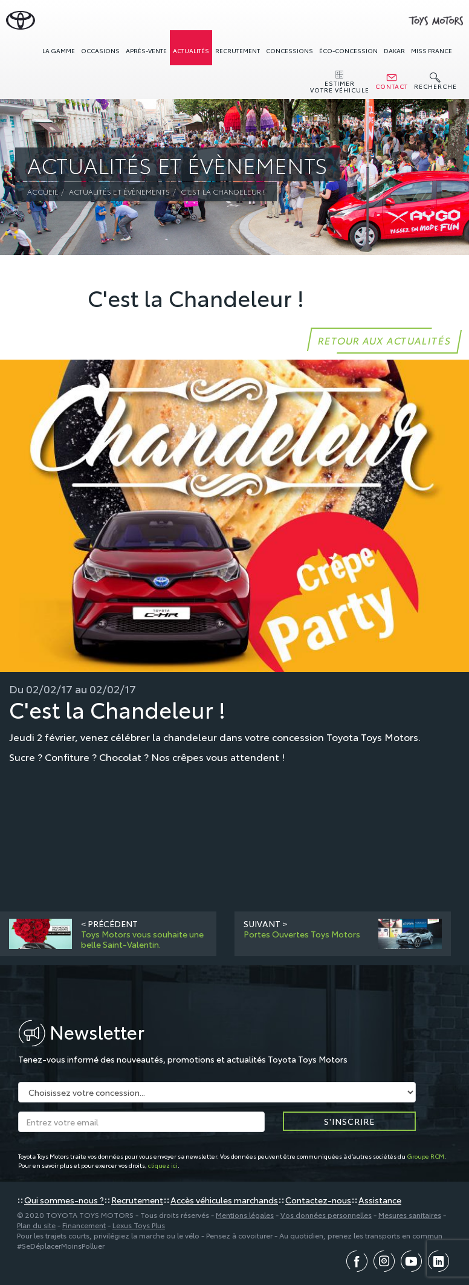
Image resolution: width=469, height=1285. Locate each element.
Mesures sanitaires (409, 1214)
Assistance (379, 1200)
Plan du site (36, 1225)
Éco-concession (348, 50)
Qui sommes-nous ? (64, 1200)
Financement (84, 1225)
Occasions (100, 50)
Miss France (431, 50)
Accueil (42, 191)
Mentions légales (245, 1214)
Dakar (394, 50)
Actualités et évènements (119, 191)
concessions (289, 50)
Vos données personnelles (326, 1214)
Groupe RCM (425, 1155)
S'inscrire (349, 1121)
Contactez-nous (318, 1200)
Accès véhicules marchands (224, 1200)
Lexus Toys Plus (138, 1225)
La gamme (58, 50)
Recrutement (237, 50)
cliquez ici (163, 1165)
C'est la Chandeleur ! (223, 191)
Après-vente (146, 50)
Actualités (191, 50)
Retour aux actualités (384, 340)
